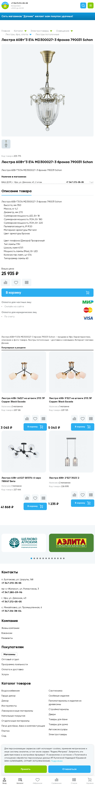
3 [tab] (37, 559)
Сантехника (55, 690)
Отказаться (69, 769)
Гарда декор (8, 695)
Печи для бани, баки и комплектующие (23, 725)
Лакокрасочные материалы (17, 710)
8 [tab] (52, 559)
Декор (5, 700)
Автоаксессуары (58, 729)
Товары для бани (58, 719)
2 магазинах (12, 407)
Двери (52, 714)
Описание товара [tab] (16, 191)
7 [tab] (49, 559)
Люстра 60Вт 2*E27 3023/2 (65, 478)
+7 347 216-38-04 (11, 610)
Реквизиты (7, 638)
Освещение (64, 30)
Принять (25, 769)
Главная (5, 30)
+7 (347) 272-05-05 (19, 3)
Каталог (20, 30)
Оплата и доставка (12, 669)
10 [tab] (58, 559)
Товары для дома (58, 724)
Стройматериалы (59, 709)
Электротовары (41, 30)
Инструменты (9, 705)
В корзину (47, 293)
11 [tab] (61, 559)
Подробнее (57, 761)
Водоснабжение (10, 690)
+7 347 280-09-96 (11, 592)
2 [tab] (34, 559)
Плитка (5, 730)
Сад (3, 735)
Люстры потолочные (47, 34)
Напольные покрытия (13, 715)
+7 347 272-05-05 (75, 182)
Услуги (5, 674)
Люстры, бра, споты (18, 34)
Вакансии (6, 633)
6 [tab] (46, 559)
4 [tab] (40, 559)
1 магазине (60, 407)
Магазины (9, 654)
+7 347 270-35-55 (11, 583)
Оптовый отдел (10, 659)
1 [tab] (31, 559)
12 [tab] (64, 559)
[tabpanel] (24, 544)
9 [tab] (55, 559)
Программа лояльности (14, 664)
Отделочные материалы (15, 720)
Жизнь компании (10, 628)
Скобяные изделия (59, 695)
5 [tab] (43, 559)
